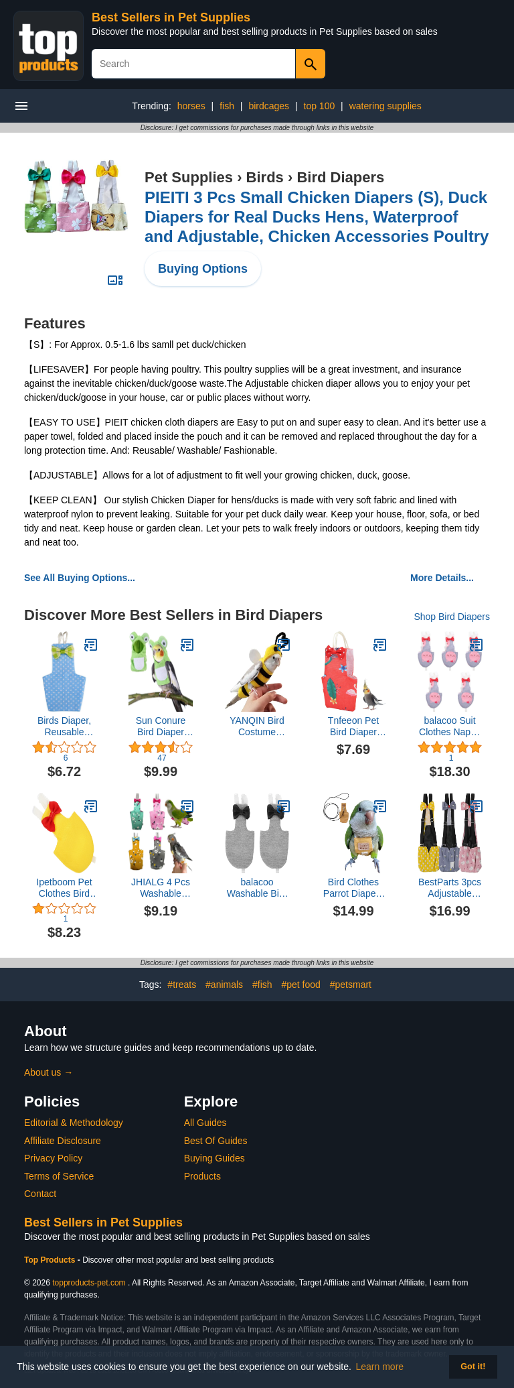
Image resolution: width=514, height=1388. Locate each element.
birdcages (268, 106)
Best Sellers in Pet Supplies (171, 17)
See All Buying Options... (79, 577)
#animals (224, 984)
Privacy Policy (53, 1158)
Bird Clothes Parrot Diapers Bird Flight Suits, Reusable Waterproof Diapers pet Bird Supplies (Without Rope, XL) (353, 888)
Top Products (51, 1260)
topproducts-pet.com (88, 1282)
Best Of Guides (216, 1140)
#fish (262, 984)
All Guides (205, 1122)
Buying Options (203, 268)
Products (202, 1176)
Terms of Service (59, 1176)
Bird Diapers (340, 177)
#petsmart (350, 984)
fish (227, 106)
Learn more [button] (380, 1366)
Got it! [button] (472, 1366)
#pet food (300, 984)
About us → (48, 1072)
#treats (181, 984)
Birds (265, 177)
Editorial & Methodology (73, 1122)
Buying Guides (214, 1158)
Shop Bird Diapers (452, 616)
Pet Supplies (189, 177)
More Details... (442, 577)
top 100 (319, 106)
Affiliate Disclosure (62, 1140)
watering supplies (385, 106)
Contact (40, 1193)
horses (191, 106)
